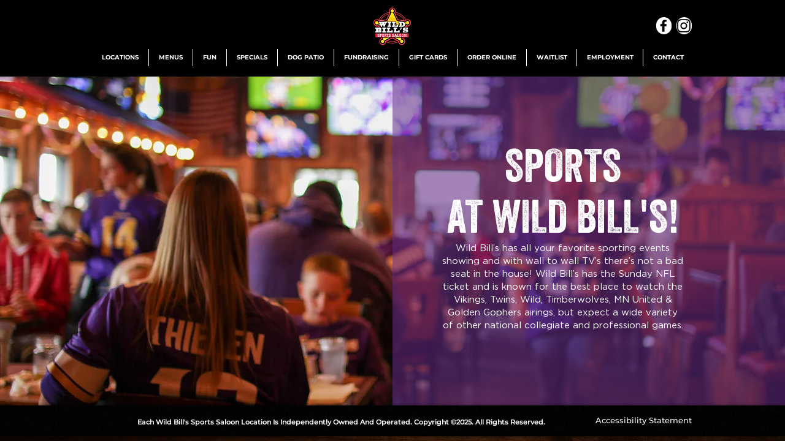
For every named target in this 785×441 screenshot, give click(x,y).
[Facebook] (664, 25)
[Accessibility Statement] (643, 420)
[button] (120, 57)
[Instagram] (684, 25)
